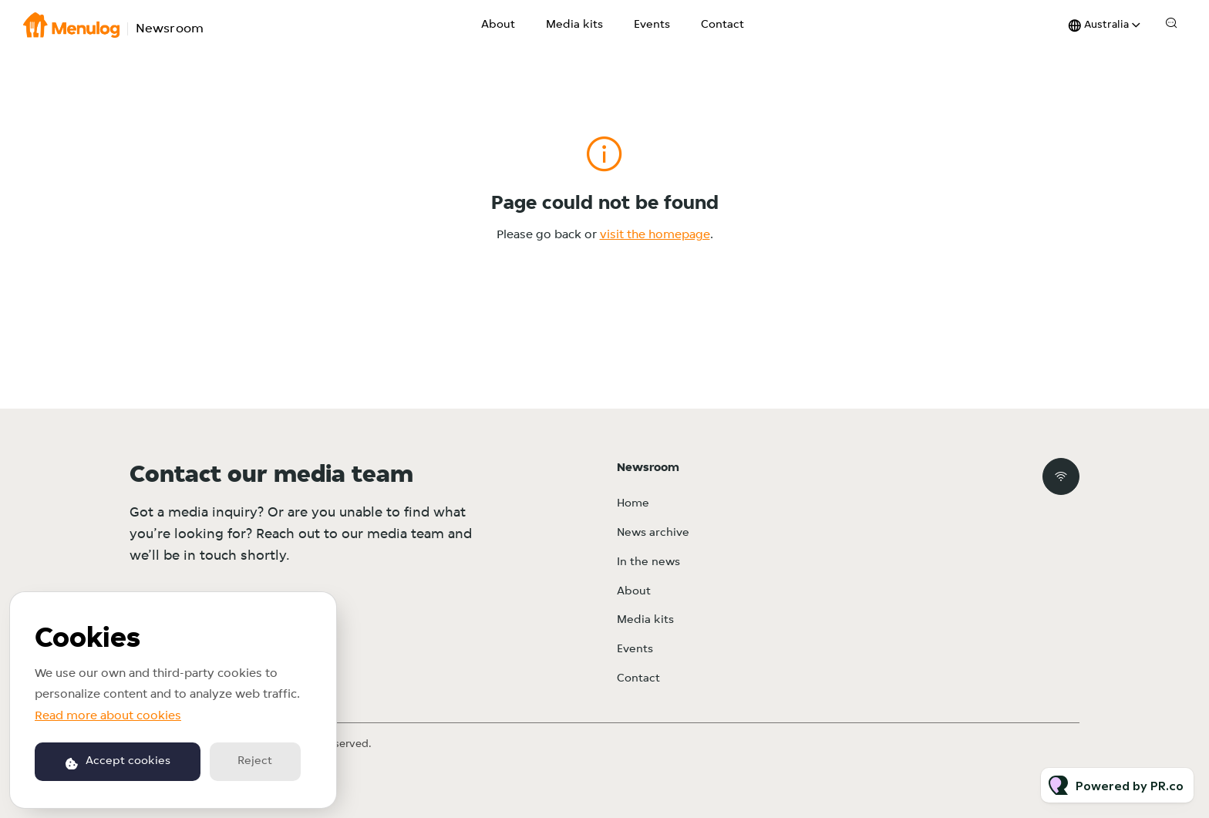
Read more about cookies (108, 716)
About (498, 25)
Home (633, 504)
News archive (653, 533)
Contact (722, 25)
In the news (648, 562)
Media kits (574, 25)
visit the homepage (655, 235)
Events (652, 25)
